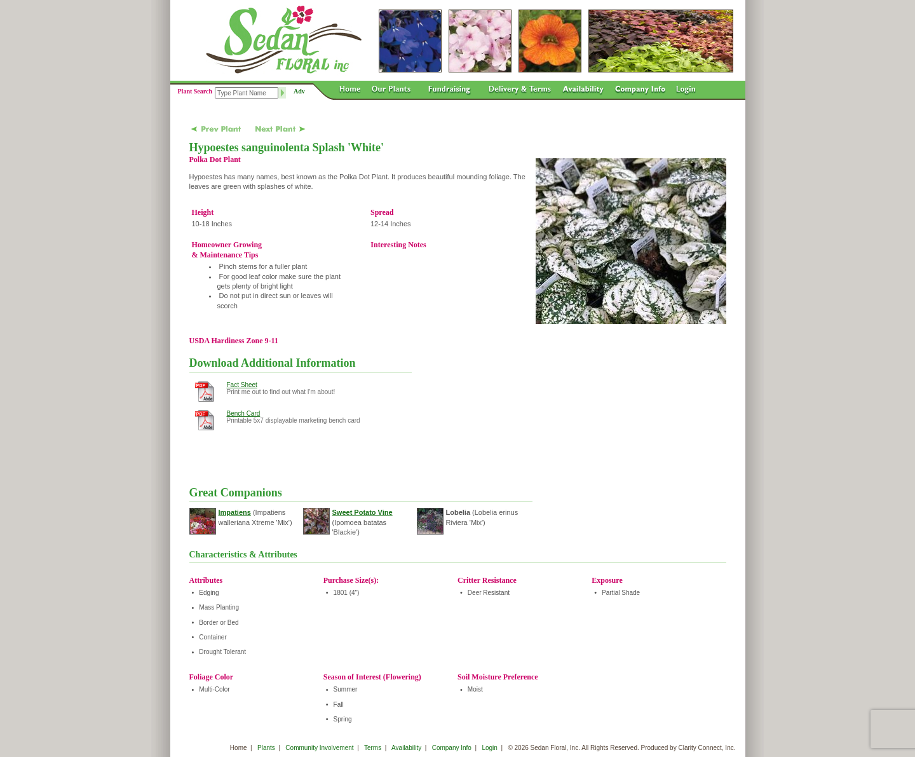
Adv (299, 91)
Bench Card (244, 413)
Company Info (451, 747)
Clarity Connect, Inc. (706, 747)
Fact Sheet (242, 384)
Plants (266, 747)
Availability (406, 747)
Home (238, 747)
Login (489, 747)
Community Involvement (319, 747)
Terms (372, 747)
